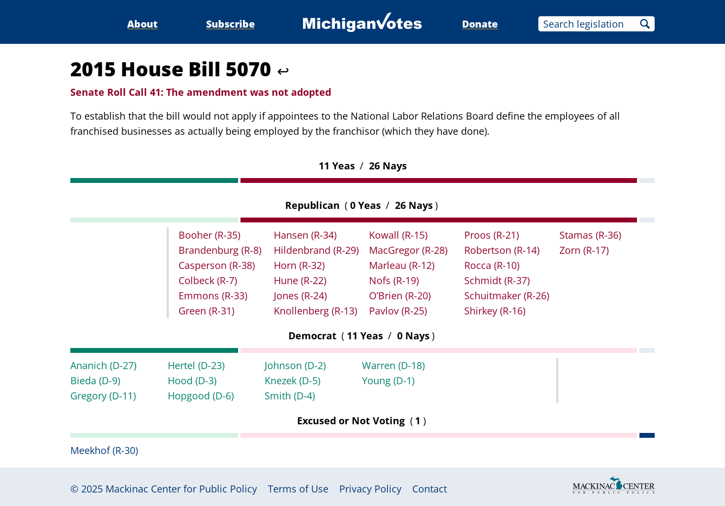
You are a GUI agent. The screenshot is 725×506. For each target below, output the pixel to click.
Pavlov (398, 310)
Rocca (491, 265)
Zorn (584, 250)
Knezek (292, 380)
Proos (491, 234)
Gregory (103, 395)
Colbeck (208, 280)
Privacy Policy (370, 488)
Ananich (103, 365)
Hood (192, 380)
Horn (299, 265)
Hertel (196, 365)
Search (645, 23)
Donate (480, 23)
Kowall (398, 234)
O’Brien (400, 295)
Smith (290, 395)
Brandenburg (220, 250)
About (142, 23)
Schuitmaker (506, 295)
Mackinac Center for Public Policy (181, 488)
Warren (393, 365)
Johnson (295, 365)
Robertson (501, 250)
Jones (300, 295)
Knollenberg (315, 310)
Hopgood (201, 395)
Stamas (590, 234)
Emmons (213, 295)
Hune (300, 280)
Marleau (401, 265)
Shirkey (494, 310)
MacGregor (408, 250)
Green (206, 310)
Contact (429, 488)
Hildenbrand (316, 250)
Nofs (394, 280)
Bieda (95, 380)
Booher (209, 234)
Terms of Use (298, 488)
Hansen (305, 234)
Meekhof (104, 450)
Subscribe (230, 23)
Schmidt (497, 280)
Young (388, 380)
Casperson (217, 265)
